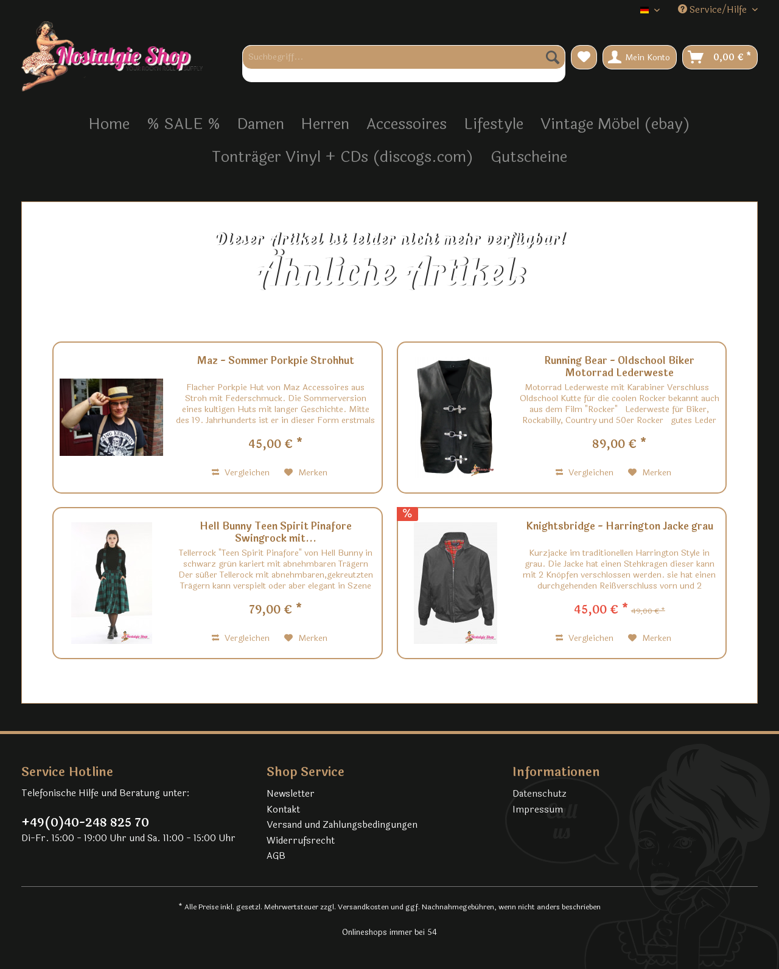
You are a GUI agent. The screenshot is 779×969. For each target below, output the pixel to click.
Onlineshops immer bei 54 (389, 932)
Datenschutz (539, 794)
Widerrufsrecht (301, 841)
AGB (276, 856)
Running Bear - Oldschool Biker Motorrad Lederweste (619, 367)
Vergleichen (241, 472)
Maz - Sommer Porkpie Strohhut (275, 361)
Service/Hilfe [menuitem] (713, 10)
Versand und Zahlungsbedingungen (342, 825)
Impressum (537, 810)
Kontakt (283, 810)
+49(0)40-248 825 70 (85, 823)
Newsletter (291, 794)
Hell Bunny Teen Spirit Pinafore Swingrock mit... (276, 532)
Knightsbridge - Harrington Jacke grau (619, 527)
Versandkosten (363, 906)
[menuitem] (403, 63)
